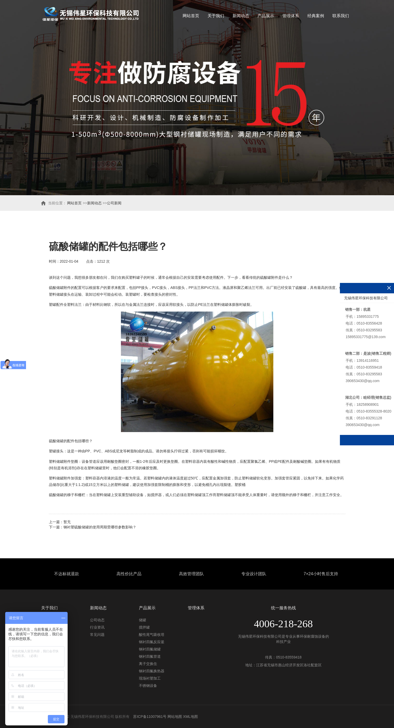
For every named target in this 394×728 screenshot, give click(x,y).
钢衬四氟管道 (150, 656)
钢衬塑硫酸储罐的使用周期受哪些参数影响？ (99, 527)
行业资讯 (97, 627)
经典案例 (315, 16)
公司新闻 (114, 203)
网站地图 (174, 716)
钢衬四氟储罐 (150, 649)
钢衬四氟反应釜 (151, 642)
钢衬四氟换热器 (151, 671)
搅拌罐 (144, 627)
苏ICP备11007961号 (149, 716)
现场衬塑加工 (150, 678)
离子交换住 (148, 664)
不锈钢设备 (148, 685)
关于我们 (216, 16)
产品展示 (265, 16)
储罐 (142, 620)
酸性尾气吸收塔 (151, 634)
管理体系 (290, 16)
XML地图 (190, 716)
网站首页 (191, 16)
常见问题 (97, 634)
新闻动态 (240, 16)
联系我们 (340, 16)
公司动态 (97, 620)
